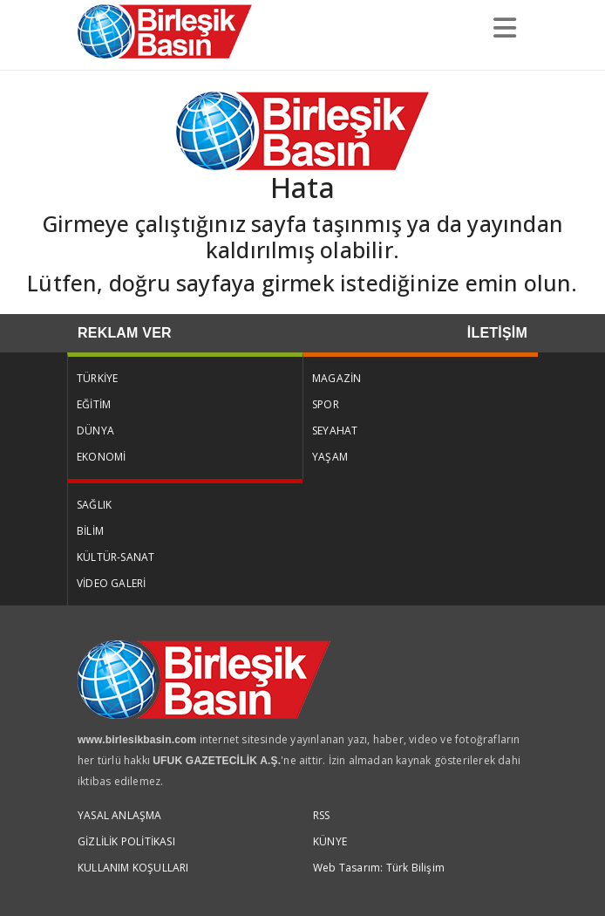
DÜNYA (95, 430)
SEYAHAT (334, 430)
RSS (321, 815)
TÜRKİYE (97, 378)
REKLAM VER (125, 332)
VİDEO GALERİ (111, 583)
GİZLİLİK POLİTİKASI (126, 841)
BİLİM (90, 530)
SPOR (325, 404)
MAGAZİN (336, 378)
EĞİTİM (94, 404)
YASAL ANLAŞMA (120, 815)
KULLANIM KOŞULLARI (133, 867)
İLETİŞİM (497, 332)
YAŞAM (330, 456)
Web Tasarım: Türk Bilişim (379, 867)
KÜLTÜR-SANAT (115, 557)
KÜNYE (330, 841)
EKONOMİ (101, 456)
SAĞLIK (94, 504)
